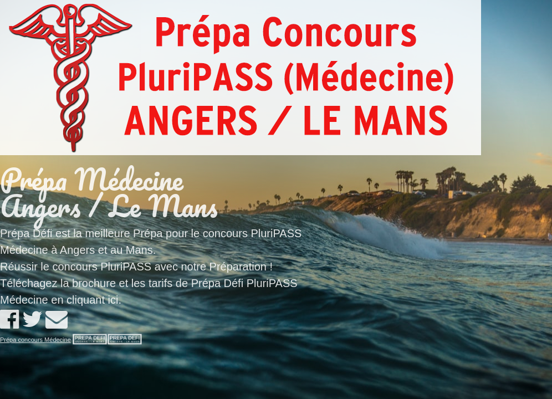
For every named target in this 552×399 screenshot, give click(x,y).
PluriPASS (125, 266)
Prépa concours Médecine (35, 339)
